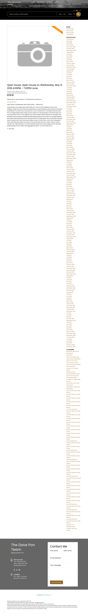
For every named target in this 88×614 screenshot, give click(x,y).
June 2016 (69, 222)
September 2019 (71, 158)
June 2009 (69, 341)
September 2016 (71, 216)
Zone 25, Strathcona (72, 476)
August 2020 (69, 140)
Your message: (55, 565)
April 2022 (69, 114)
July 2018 (68, 181)
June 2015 (69, 242)
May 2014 (69, 259)
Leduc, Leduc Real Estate (73, 359)
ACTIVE (74, 10)
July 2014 (68, 255)
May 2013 (68, 281)
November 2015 (70, 233)
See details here (11, 102)
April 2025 (69, 60)
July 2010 (68, 322)
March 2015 (69, 248)
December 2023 (71, 86)
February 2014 (70, 264)
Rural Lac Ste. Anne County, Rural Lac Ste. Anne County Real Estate (73, 362)
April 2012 (69, 300)
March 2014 (69, 263)
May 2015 (69, 244)
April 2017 (69, 207)
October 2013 (70, 272)
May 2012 (68, 298)
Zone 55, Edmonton (71, 510)
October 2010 (70, 318)
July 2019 (68, 162)
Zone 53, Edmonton (71, 504)
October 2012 (70, 291)
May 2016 (69, 224)
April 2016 (69, 225)
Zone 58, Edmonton (71, 519)
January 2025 (70, 65)
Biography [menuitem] (52, 6)
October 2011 (70, 309)
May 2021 (68, 130)
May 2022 (69, 112)
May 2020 (69, 145)
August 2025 (69, 52)
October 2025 (70, 48)
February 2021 (70, 134)
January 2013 (70, 285)
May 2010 (69, 326)
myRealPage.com (47, 595)
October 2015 (70, 235)
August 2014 (69, 253)
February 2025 (70, 63)
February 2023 (70, 97)
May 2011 (68, 317)
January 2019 (70, 171)
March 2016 (69, 227)
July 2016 (68, 220)
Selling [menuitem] (56, 2)
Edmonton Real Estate (72, 357)
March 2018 (69, 188)
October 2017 (70, 197)
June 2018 (69, 183)
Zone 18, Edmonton (71, 450)
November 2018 (70, 173)
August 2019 (69, 160)
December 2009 (71, 333)
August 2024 (69, 71)
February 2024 (70, 82)
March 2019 (69, 168)
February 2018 (70, 190)
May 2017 (69, 205)
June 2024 (69, 74)
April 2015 (69, 246)
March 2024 (69, 80)
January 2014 (70, 266)
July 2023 (69, 88)
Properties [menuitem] (40, 2)
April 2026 (69, 43)
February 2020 (70, 149)
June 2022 (69, 110)
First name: (54, 551)
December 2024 (71, 67)
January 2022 (70, 117)
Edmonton (69, 355)
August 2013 (69, 276)
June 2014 (69, 257)
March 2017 (69, 209)
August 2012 (69, 292)
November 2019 (70, 155)
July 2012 (68, 294)
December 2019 (70, 153)
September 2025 (71, 50)
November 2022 (70, 102)
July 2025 (69, 54)
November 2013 (70, 270)
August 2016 (69, 218)
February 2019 (70, 170)
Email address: (55, 558)
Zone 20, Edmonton (71, 459)
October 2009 (70, 337)
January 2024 (70, 84)
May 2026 (69, 41)
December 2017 (70, 194)
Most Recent (70, 39)
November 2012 (70, 289)
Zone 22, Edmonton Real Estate (19, 93)
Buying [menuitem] (49, 2)
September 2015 (71, 237)
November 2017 (70, 196)
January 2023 (70, 99)
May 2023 (69, 91)
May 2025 (69, 58)
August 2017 (69, 199)
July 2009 (69, 339)
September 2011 (70, 311)
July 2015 (68, 240)
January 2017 (70, 210)
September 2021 (71, 123)
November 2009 (71, 335)
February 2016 (70, 229)
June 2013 (69, 279)
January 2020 (70, 151)
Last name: (68, 551)
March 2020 (69, 147)
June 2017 (69, 203)
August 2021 (69, 125)
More (60, 6)
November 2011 (70, 307)
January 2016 (70, 231)
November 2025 (71, 47)
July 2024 (69, 73)
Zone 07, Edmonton (71, 409)
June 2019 (69, 164)
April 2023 (69, 93)
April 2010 (69, 328)
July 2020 (69, 142)
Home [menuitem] (33, 2)
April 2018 (69, 186)
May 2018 (69, 184)
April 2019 (69, 166)
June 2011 (69, 315)
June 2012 (69, 296)
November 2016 (70, 212)
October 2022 (70, 104)
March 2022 (69, 115)
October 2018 (70, 175)
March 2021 (69, 132)
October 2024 (70, 69)
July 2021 (68, 127)
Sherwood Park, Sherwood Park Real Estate (72, 368)
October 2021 (70, 121)
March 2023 (69, 95)
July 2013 (68, 278)
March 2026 (69, 45)
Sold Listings (69, 34)
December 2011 (70, 305)
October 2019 (70, 156)
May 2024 (69, 76)
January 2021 (70, 136)
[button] (14, 570)
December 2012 (70, 287)
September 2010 (71, 320)
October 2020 (70, 138)
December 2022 (71, 101)
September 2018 (71, 177)
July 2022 (69, 108)
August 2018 (69, 179)
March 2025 (69, 61)
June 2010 (69, 324)
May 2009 (69, 343)
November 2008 (71, 346)
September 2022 (71, 106)
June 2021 (69, 129)
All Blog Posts (70, 29)
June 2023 (69, 89)
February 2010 (70, 332)
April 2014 (69, 261)
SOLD (80, 10)
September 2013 (71, 274)
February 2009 (70, 345)
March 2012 (69, 302)
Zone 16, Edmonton (71, 441)
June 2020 (69, 143)
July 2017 (68, 201)
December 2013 (70, 268)
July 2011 (68, 313)
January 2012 (70, 304)
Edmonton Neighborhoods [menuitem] (37, 6)
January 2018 (70, 192)
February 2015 (70, 250)
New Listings (69, 31)
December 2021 (70, 119)
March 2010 (69, 330)
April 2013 (69, 283)
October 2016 (70, 214)
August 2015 (69, 238)
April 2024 (69, 78)
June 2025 (69, 56)
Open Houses (70, 32)
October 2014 (70, 251)
